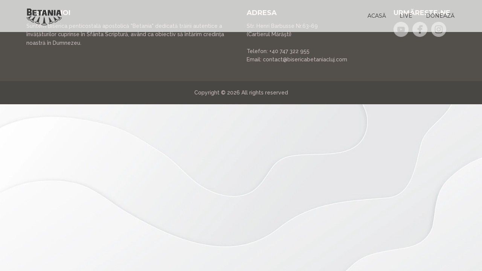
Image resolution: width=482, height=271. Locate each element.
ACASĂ (377, 15)
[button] (377, 15)
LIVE (406, 15)
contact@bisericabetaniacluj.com (305, 59)
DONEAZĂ (440, 15)
